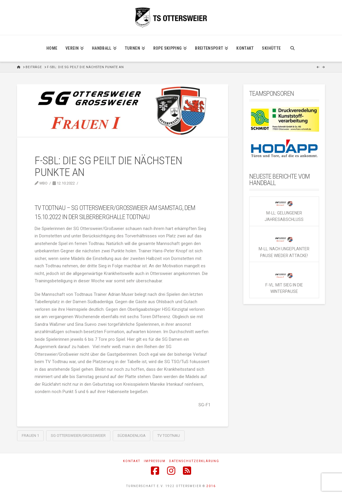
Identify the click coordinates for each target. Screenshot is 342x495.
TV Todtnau (168, 435)
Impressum (155, 461)
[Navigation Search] (292, 48)
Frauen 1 (30, 435)
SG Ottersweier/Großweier (78, 435)
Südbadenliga (131, 435)
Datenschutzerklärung (194, 461)
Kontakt (131, 461)
